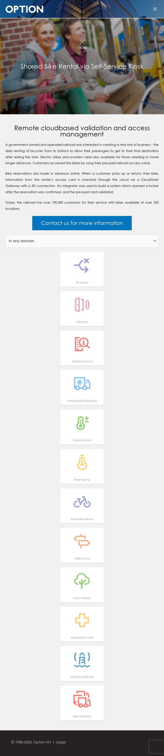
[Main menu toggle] (155, 9)
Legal (61, 742)
